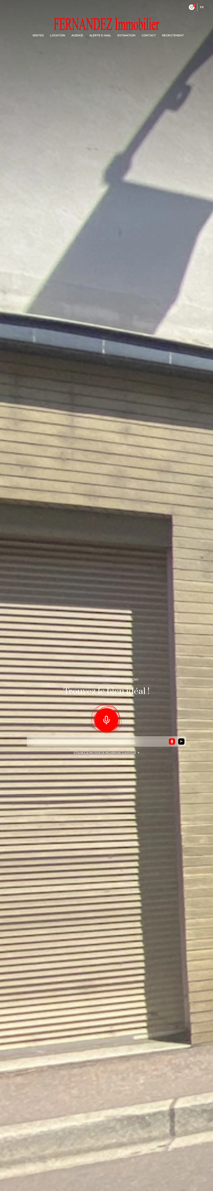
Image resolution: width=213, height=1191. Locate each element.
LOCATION (57, 35)
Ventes (38, 35)
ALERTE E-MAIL (100, 35)
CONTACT (149, 35)
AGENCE (77, 35)
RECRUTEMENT (173, 35)
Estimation (126, 35)
